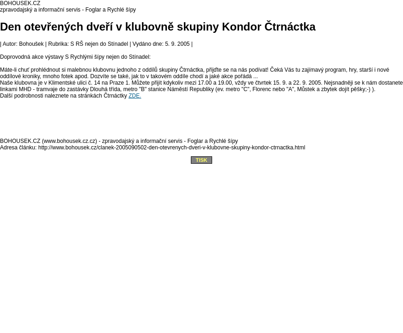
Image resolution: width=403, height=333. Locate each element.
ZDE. (134, 95)
